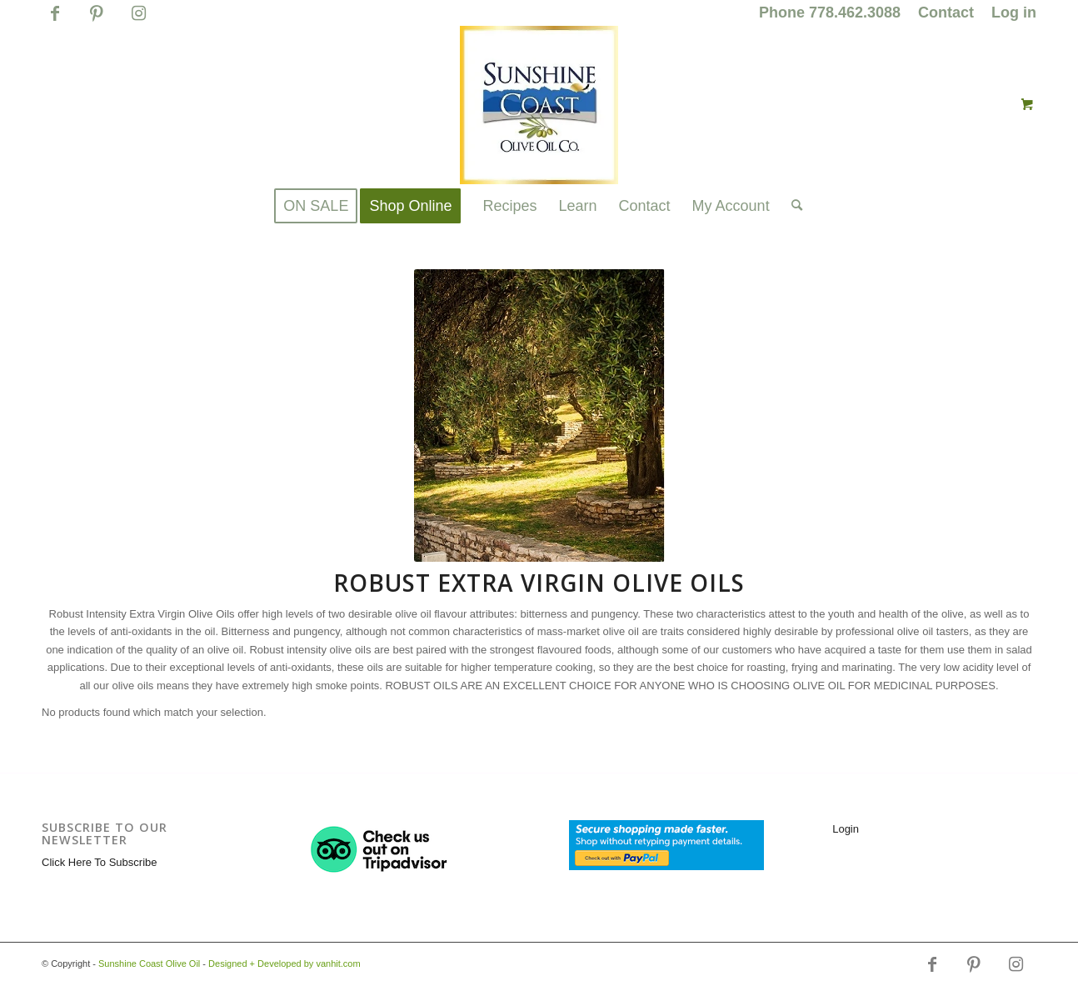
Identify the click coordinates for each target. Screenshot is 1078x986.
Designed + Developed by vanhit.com (284, 963)
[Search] (791, 206)
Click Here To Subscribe (99, 862)
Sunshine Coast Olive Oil (149, 963)
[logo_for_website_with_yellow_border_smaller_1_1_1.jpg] (539, 105)
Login (845, 829)
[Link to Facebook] (54, 21)
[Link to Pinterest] (96, 21)
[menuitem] (830, 13)
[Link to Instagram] (138, 21)
